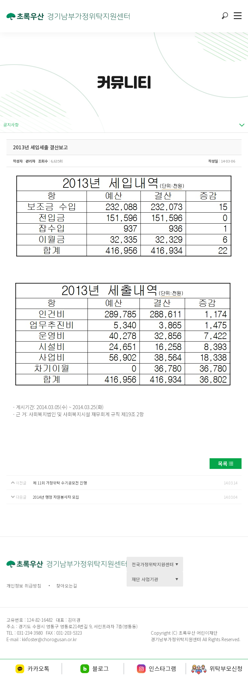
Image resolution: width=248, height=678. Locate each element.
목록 (223, 463)
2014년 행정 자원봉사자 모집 (56, 497)
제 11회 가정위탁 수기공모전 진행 (60, 482)
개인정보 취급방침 (23, 585)
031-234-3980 (29, 633)
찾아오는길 (66, 585)
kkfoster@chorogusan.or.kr (49, 639)
